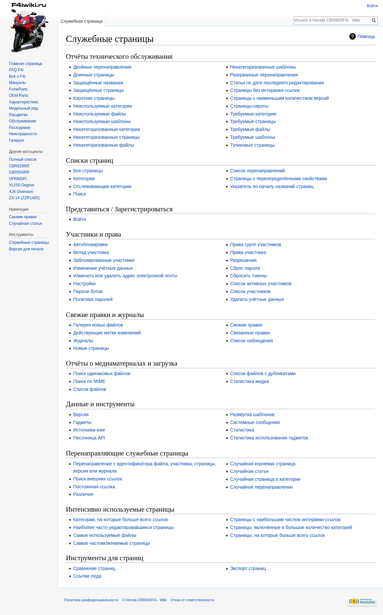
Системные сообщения (254, 422)
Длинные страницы (93, 74)
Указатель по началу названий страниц (271, 186)
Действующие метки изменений (107, 332)
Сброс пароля (245, 268)
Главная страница (25, 63)
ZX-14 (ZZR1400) (24, 198)
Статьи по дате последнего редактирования (277, 82)
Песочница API (89, 437)
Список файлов (89, 389)
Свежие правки (246, 325)
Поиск (79, 194)
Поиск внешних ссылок (97, 478)
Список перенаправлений (257, 170)
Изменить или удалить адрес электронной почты (125, 275)
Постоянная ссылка (94, 486)
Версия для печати (26, 249)
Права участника (248, 252)
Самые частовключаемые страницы (111, 543)
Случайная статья (249, 471)
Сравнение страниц (94, 568)
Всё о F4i (17, 76)
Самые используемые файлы (104, 535)
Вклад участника (91, 252)
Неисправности (23, 134)
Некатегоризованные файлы (103, 145)
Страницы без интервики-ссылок (265, 90)
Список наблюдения (251, 340)
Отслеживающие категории (102, 186)
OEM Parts (18, 95)
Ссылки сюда (87, 576)
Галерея (16, 140)
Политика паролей (92, 299)
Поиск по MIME (89, 381)
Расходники (19, 127)
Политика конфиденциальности (91, 600)
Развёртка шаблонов (252, 414)
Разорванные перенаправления (263, 74)
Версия (80, 414)
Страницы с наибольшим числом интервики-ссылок (285, 519)
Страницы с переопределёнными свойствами (278, 178)
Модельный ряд (23, 108)
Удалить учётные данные (257, 299)
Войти (79, 219)
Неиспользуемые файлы (99, 114)
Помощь (366, 36)
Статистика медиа (249, 381)
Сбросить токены (248, 275)
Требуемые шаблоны (252, 137)
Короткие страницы (93, 98)
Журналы (83, 340)
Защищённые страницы (98, 90)
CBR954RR (19, 172)
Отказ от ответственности (192, 600)
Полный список (23, 159)
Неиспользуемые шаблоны (102, 121)
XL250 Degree (21, 185)
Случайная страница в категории (265, 479)
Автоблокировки (90, 244)
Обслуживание (22, 121)
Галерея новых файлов (98, 325)
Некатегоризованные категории (106, 129)
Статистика (242, 430)
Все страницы (88, 170)
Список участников (250, 291)
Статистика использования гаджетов (269, 437)
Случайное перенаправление (261, 487)
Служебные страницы (29, 242)
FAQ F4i (16, 70)
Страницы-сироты (249, 106)
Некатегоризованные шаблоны (263, 67)
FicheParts (18, 89)
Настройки (84, 283)
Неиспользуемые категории (102, 106)
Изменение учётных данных (103, 268)
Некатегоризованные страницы (106, 137)
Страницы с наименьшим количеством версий (279, 98)
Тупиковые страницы (252, 145)
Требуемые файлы (250, 129)
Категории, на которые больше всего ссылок (120, 519)
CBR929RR (19, 166)
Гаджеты (82, 422)
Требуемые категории (253, 114)
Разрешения (243, 260)
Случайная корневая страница (262, 463)
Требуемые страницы (253, 121)
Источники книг (89, 430)
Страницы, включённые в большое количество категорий (291, 527)
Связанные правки (250, 332)
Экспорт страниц (248, 568)
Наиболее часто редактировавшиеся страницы (123, 527)
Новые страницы (91, 348)
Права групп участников (255, 244)
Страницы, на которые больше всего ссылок (277, 535)
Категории (84, 178)
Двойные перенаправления (102, 67)
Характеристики (23, 102)
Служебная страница (82, 21)
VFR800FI (18, 179)
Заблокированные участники (103, 260)
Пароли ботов (88, 291)
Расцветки (18, 115)
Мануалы (17, 82)
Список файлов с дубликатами (263, 373)
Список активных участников (260, 283)
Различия (83, 494)
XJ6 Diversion (21, 191)
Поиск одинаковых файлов (101, 373)
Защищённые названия (98, 82)
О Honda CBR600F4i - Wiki (144, 600)
